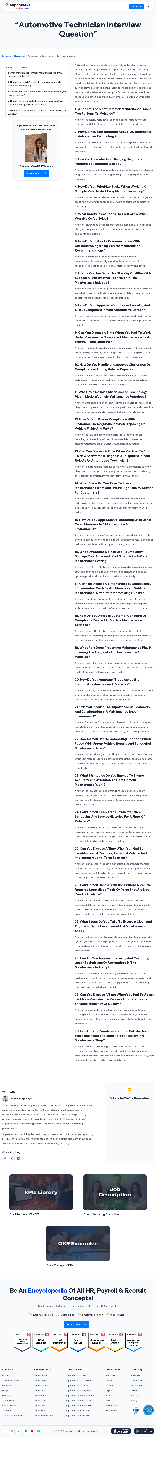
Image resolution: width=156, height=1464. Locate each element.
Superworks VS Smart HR (78, 1405)
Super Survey (41, 1395)
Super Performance (44, 1415)
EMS (108, 1400)
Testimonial (137, 1385)
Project (109, 1385)
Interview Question (13, 55)
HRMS (109, 1380)
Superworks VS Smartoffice (80, 1395)
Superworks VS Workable (78, 1380)
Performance (112, 1405)
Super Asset (40, 1405)
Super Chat (40, 1390)
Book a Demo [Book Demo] (137, 6)
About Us (135, 1375)
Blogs (5, 1390)
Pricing (134, 1400)
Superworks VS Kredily (77, 1385)
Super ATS (39, 1400)
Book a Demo (36, 173)
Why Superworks (10, 1380)
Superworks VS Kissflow (78, 1410)
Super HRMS (40, 1375)
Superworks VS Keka (76, 1375)
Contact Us (136, 1380)
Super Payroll (40, 1380)
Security (6, 1410)
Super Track (40, 1410)
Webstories (8, 1400)
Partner (134, 1395)
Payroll (109, 1390)
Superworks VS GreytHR (78, 1390)
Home (5, 1375)
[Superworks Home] (17, 8)
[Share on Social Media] (5, 1158)
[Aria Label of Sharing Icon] (5, 1431)
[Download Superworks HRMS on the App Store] (121, 1431)
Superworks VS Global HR (78, 1400)
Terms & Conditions (12, 1415)
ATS (108, 1395)
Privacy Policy (9, 1405)
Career (134, 1390)
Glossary (6, 1395)
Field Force (111, 1410)
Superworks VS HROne (77, 1415)
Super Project (41, 1385)
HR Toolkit (7, 1385)
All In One (110, 1375)
